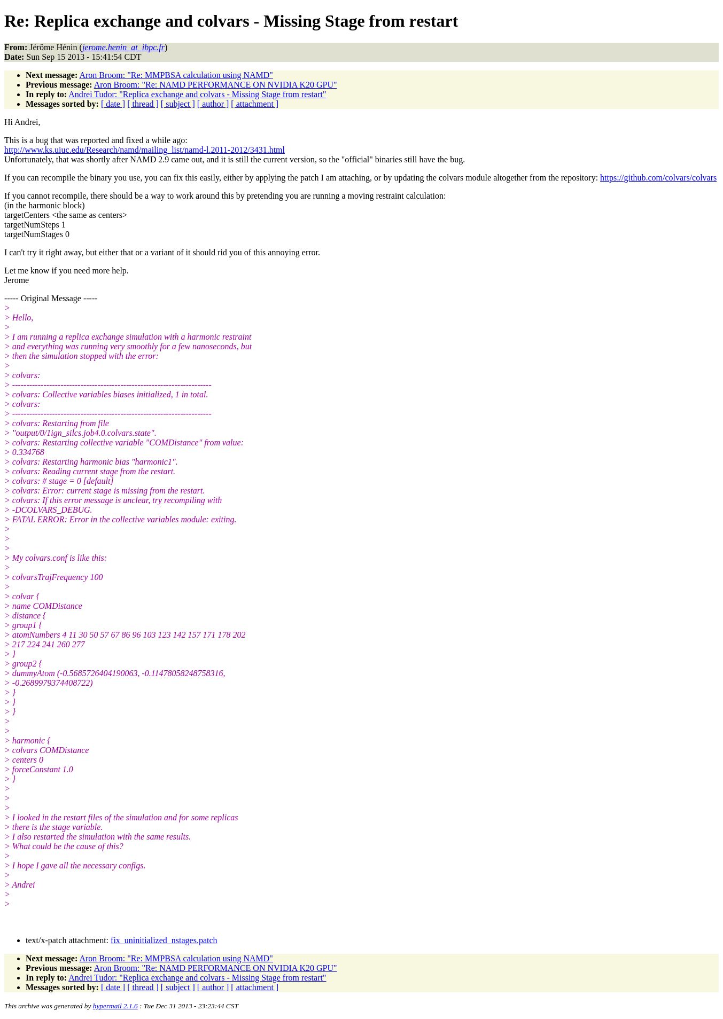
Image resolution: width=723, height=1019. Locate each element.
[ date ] (113, 103)
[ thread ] (143, 103)
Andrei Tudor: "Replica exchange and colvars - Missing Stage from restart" (197, 94)
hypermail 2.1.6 (115, 1006)
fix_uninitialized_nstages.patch (164, 940)
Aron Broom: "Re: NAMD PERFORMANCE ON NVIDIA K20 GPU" (215, 84)
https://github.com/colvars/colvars (658, 177)
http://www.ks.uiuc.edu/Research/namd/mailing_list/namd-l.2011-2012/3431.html (144, 149)
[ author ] (213, 103)
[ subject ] (178, 103)
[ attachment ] (254, 103)
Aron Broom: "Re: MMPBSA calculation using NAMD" (176, 75)
